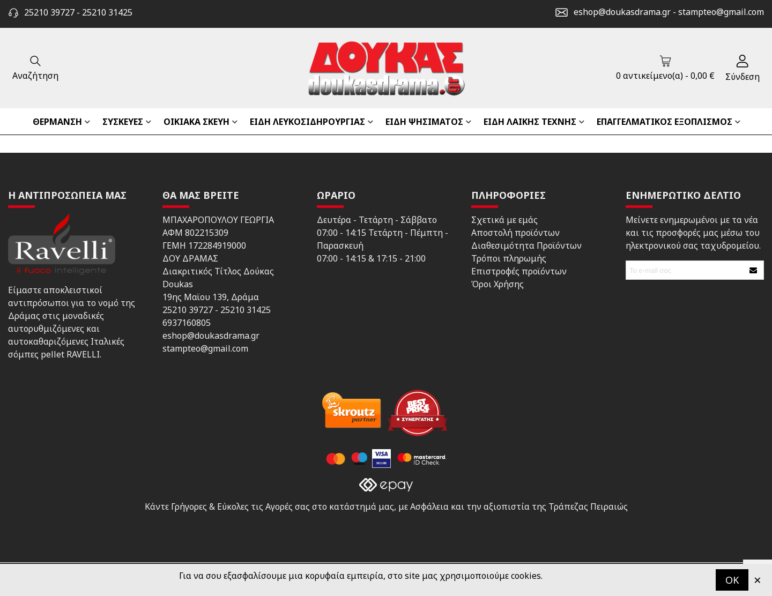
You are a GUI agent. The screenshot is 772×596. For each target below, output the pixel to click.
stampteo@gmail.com (721, 12)
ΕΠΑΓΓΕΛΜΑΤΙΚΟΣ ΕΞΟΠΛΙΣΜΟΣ (664, 122)
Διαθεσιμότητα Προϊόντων (526, 245)
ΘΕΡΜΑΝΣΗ (57, 122)
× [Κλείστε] (757, 579)
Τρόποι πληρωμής (508, 258)
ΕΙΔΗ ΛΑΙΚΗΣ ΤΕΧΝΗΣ (530, 122)
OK (732, 579)
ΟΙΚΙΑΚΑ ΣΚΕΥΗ (196, 122)
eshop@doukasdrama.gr (622, 12)
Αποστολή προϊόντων (515, 233)
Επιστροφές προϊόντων (519, 271)
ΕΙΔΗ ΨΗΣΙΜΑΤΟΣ (424, 122)
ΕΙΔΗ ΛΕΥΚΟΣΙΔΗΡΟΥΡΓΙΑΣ (307, 122)
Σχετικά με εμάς (504, 220)
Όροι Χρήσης (497, 284)
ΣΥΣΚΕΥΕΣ (122, 122)
